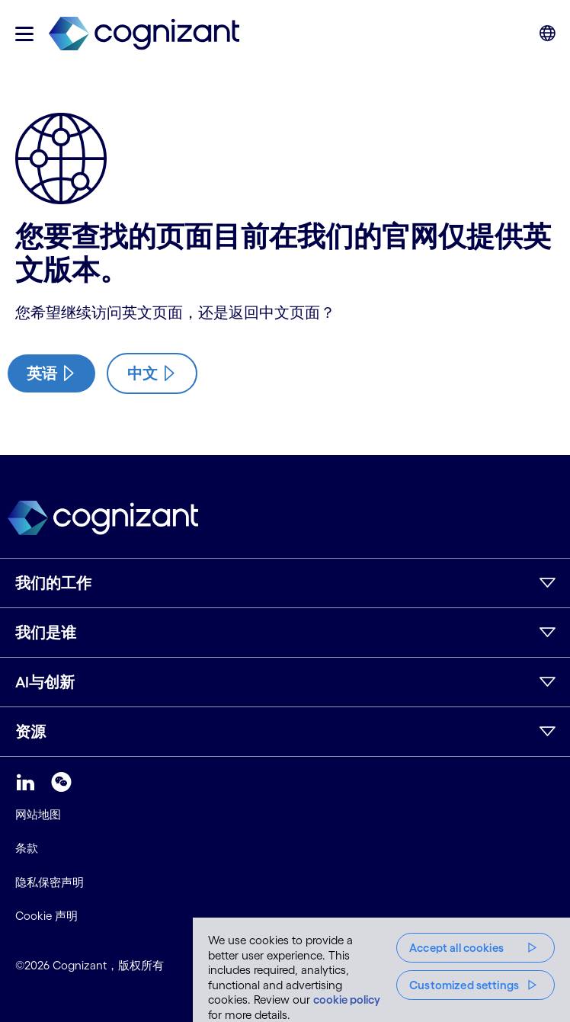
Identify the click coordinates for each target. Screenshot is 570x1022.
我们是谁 (45, 632)
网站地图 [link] (38, 814)
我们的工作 (53, 583)
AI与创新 (45, 682)
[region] (381, 970)
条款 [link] (26, 847)
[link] (144, 34)
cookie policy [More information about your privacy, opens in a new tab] (346, 999)
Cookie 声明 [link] (46, 915)
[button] (24, 34)
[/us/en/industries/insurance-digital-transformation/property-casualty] (51, 373)
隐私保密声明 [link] (49, 882)
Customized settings (464, 985)
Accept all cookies (456, 947)
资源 (30, 731)
